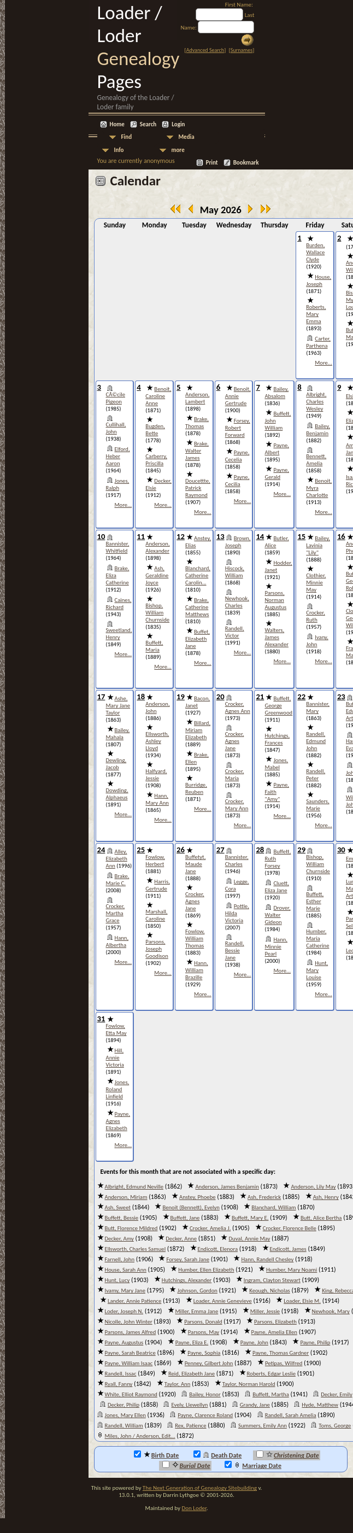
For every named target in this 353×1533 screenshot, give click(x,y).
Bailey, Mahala (118, 734)
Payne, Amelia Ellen (274, 1332)
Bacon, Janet (197, 702)
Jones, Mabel (276, 764)
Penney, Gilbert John (209, 1363)
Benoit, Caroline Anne (158, 396)
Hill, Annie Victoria (115, 1057)
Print (212, 162)
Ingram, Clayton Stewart (272, 1280)
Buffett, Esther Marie (314, 901)
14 (260, 536)
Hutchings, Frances (277, 739)
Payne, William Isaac (129, 1363)
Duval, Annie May (249, 1238)
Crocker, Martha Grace (115, 913)
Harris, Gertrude (157, 885)
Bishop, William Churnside (157, 612)
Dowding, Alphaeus (117, 794)
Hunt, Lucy (117, 1280)
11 (141, 536)
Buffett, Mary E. (250, 1217)
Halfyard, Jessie (156, 775)
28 (260, 850)
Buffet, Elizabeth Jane (197, 639)
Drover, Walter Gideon (277, 915)
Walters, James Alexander (276, 637)
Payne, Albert (276, 449)
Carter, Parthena (318, 342)
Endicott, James (288, 1249)
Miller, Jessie (265, 1311)
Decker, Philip (123, 1404)
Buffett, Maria (154, 646)
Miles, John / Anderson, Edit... (140, 1436)
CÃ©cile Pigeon (115, 398)
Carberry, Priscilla (156, 460)
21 (260, 696)
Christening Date (287, 1454)
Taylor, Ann (177, 1384)
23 (341, 696)
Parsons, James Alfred (130, 1332)
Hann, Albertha (117, 941)
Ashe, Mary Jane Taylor (118, 705)
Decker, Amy (119, 1238)
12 (180, 536)
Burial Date (186, 1465)
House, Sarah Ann (125, 1269)
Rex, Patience (190, 1425)
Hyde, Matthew (320, 1404)
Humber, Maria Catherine (317, 938)
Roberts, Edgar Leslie (271, 1373)
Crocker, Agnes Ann (237, 707)
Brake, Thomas (197, 423)
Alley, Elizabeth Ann (116, 858)
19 (180, 696)
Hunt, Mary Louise (317, 970)
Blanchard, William (273, 1207)
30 (341, 850)
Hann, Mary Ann (157, 799)
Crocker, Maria (234, 775)
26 (180, 850)
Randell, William (124, 1425)
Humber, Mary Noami (291, 1269)
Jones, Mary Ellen (125, 1415)
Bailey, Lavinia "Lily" (318, 545)
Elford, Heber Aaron (118, 456)
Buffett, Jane (185, 1217)
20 (220, 696)
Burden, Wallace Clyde (315, 252)
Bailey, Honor (204, 1394)
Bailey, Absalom (276, 392)
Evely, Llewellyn (189, 1404)
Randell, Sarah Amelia (290, 1415)
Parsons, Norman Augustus (275, 600)
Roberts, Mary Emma (316, 314)
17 (101, 696)
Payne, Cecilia (237, 480)
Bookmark (246, 162)
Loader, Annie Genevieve (222, 1300)
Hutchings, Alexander (187, 1280)
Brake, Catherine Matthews (197, 607)
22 (301, 696)
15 (301, 536)
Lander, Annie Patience (134, 1300)
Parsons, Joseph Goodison (156, 948)
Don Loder (193, 1508)
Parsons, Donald (203, 1321)
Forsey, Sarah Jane (187, 1259)
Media (187, 137)
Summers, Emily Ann (262, 1425)
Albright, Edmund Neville (134, 1186)
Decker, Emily (336, 1394)
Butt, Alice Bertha (321, 1217)
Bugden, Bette (154, 430)
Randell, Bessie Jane (234, 950)
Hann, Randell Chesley (267, 1259)
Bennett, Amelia (316, 460)
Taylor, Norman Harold (248, 1384)
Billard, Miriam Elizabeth (197, 730)
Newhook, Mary (331, 1311)
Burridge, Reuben (196, 788)
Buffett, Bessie (122, 1217)
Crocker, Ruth (315, 616)
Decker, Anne (181, 1238)
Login (178, 124)
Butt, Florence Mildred (131, 1228)
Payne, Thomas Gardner (280, 1352)
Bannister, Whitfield (118, 547)
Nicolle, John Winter (128, 1321)
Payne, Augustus (124, 1342)
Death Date (217, 1454)
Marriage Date (253, 1465)
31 (101, 1018)
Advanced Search (205, 50)
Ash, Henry (326, 1197)
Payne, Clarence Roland (205, 1415)
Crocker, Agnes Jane (234, 741)
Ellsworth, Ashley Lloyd (157, 741)
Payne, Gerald (276, 473)
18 (141, 696)
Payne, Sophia (203, 1352)
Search (148, 124)
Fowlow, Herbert (154, 860)
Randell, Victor (234, 632)
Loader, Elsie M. (302, 1300)
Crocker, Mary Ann (237, 805)
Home (117, 124)
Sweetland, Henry (119, 634)
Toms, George (335, 1425)
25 (141, 850)
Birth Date (156, 1454)
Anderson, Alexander (157, 547)
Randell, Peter (315, 775)
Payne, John (254, 1342)
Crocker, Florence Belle (289, 1228)
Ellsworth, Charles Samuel (135, 1249)
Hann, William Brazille (196, 970)
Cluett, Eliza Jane (276, 887)
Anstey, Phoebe (197, 1197)
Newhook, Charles (237, 602)
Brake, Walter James (197, 450)
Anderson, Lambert (197, 398)
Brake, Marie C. (118, 880)
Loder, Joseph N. (124, 1311)
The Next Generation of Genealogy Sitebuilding (200, 1487)
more (178, 150)
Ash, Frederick (264, 1197)
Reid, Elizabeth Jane (191, 1373)
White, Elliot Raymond (131, 1394)
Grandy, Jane (255, 1404)
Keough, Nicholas (269, 1290)
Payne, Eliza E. (192, 1342)
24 (101, 850)
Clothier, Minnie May (316, 582)
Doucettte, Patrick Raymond (197, 488)
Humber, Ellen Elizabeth (206, 1269)
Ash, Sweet (118, 1207)
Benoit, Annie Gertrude (238, 396)
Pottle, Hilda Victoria (237, 913)
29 (301, 850)
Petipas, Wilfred (284, 1363)
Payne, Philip (315, 1342)
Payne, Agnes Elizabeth (118, 1121)
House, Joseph (318, 280)
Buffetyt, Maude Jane (195, 864)
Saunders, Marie (317, 805)
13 (220, 536)
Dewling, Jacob (116, 764)
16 (341, 536)
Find (126, 137)
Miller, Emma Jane (197, 1311)
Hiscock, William (234, 572)
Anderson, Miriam (126, 1197)
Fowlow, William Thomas (194, 938)
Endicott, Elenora (218, 1249)
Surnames (241, 50)
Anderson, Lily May (313, 1186)
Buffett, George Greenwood (278, 705)
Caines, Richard (119, 603)
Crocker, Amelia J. (210, 1228)
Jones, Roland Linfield (118, 1089)
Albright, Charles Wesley (316, 401)
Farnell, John (120, 1259)
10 (101, 536)
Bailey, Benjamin (318, 430)
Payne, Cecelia (237, 456)
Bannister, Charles (237, 860)
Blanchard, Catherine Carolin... (197, 575)
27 (220, 850)
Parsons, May (203, 1332)
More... (323, 362)
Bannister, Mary (318, 707)
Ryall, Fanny (119, 1384)
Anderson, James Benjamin (226, 1186)
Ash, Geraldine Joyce (156, 575)
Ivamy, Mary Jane (125, 1290)
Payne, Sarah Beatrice (130, 1352)
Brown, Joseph (238, 542)
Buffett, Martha (270, 1394)
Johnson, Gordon (197, 1290)
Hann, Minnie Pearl (275, 946)
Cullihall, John (116, 428)
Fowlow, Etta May (116, 1029)
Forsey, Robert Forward (237, 427)
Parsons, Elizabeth (275, 1321)
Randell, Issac (121, 1373)
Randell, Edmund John (316, 741)
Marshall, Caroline (156, 915)
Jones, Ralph (118, 484)
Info (119, 150)
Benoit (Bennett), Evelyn (190, 1207)
